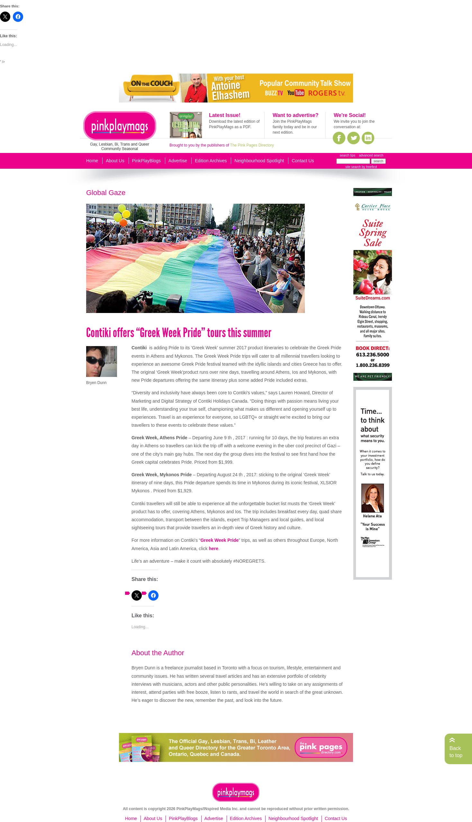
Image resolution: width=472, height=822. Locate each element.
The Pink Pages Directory (252, 145)
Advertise (177, 160)
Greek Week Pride (219, 540)
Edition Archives (211, 160)
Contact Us (303, 160)
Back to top (455, 752)
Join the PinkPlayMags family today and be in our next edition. (295, 127)
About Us (115, 160)
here (213, 548)
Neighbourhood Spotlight (259, 160)
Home (92, 160)
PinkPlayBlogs (146, 160)
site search (353, 167)
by (369, 167)
